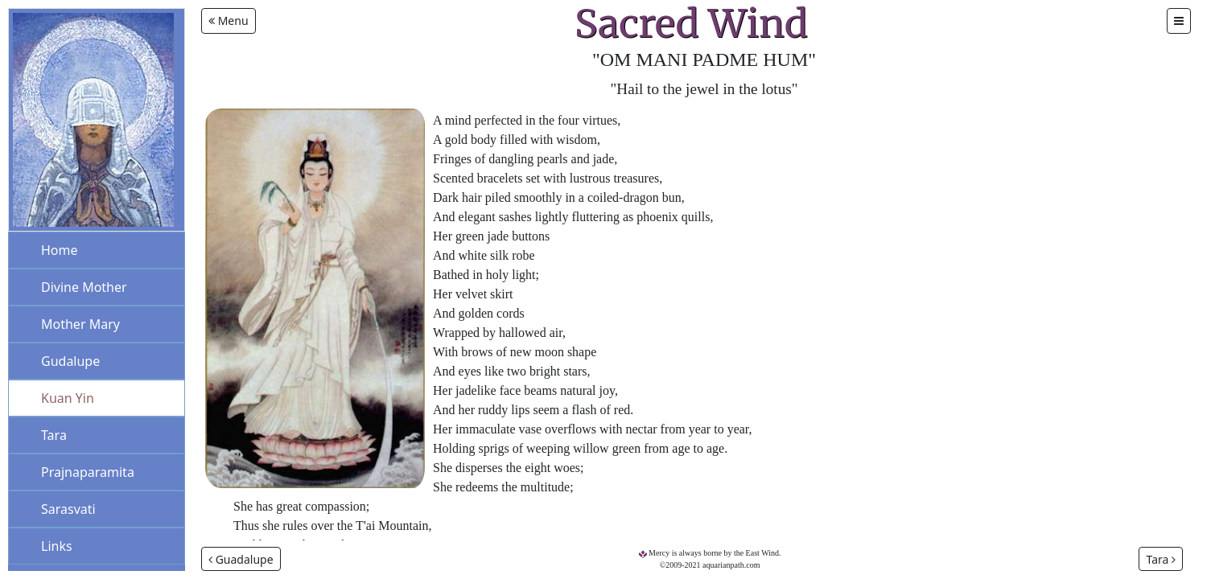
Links (56, 546)
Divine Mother (84, 287)
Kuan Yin (67, 398)
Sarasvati (68, 509)
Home (59, 250)
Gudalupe (70, 361)
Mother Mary (80, 324)
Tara (54, 435)
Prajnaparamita (87, 472)
